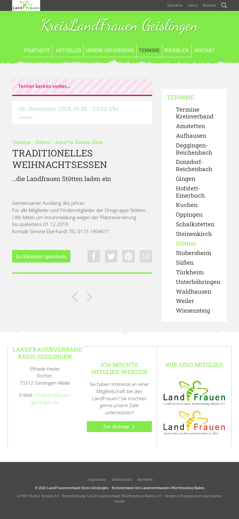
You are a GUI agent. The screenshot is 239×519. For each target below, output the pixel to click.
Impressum (96, 479)
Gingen (185, 178)
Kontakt (209, 5)
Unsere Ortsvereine (110, 50)
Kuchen (187, 205)
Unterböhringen (198, 282)
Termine (149, 50)
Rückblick (176, 50)
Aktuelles (68, 50)
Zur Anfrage (119, 426)
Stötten (43, 142)
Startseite (175, 5)
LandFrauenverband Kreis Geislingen (78, 487)
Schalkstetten (195, 224)
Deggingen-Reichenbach (194, 149)
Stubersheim (193, 253)
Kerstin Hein (89, 142)
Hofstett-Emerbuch (190, 192)
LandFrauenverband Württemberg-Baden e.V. (124, 495)
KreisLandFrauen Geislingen (119, 25)
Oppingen (189, 214)
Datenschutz (121, 479)
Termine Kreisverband (194, 113)
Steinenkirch (194, 234)
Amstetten (190, 126)
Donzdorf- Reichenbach (194, 165)
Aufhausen (191, 135)
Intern (193, 5)
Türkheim (190, 272)
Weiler (185, 301)
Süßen (185, 262)
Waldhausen (193, 291)
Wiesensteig (193, 310)
